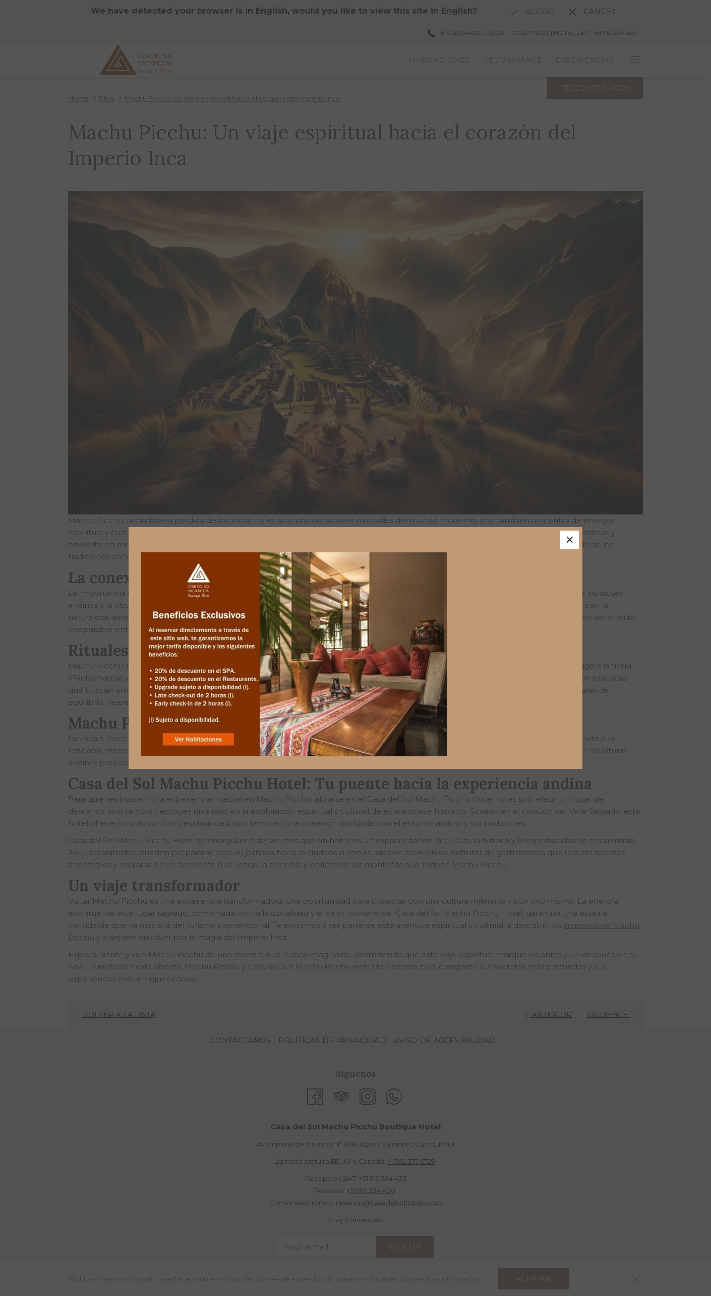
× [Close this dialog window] (568, 541)
